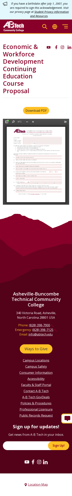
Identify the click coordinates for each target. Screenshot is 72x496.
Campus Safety (36, 366)
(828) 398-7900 (39, 325)
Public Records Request (36, 415)
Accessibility (36, 379)
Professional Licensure (36, 409)
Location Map (38, 484)
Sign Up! (59, 445)
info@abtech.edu (40, 334)
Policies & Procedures (36, 403)
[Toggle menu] (65, 26)
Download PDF (36, 110)
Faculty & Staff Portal (36, 385)
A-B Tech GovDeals (36, 397)
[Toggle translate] (55, 26)
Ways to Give (36, 348)
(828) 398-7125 (42, 330)
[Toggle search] (45, 26)
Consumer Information (36, 373)
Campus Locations (36, 360)
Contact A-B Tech (36, 391)
